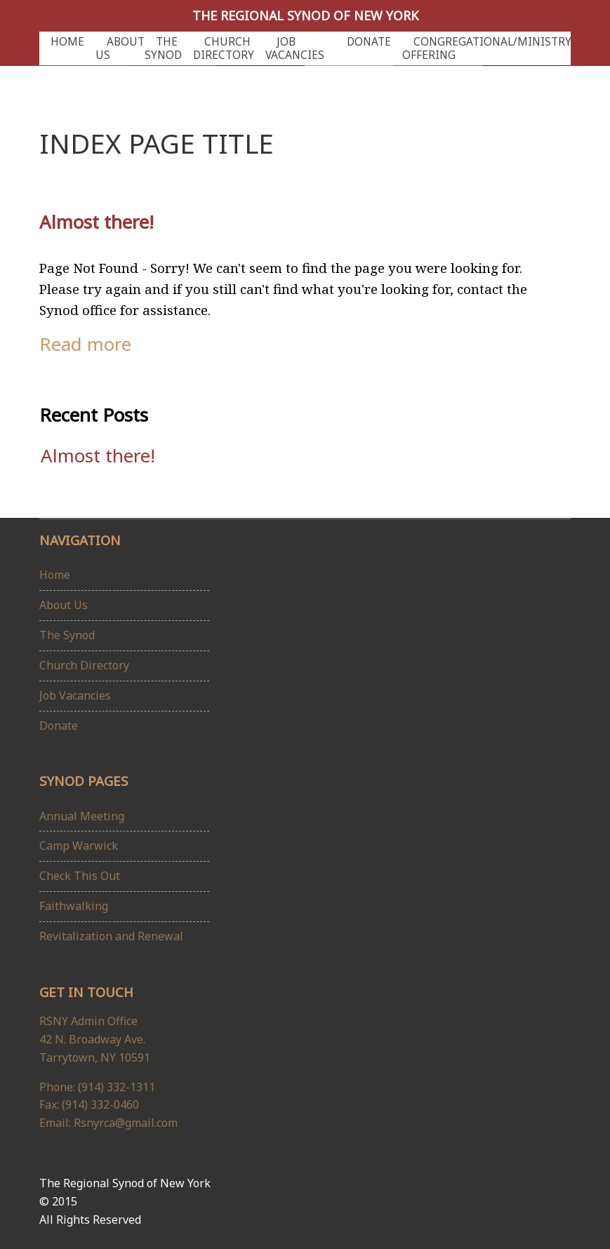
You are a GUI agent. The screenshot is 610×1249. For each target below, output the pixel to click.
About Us (120, 48)
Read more (85, 343)
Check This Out (79, 875)
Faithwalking (73, 906)
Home (67, 41)
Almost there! (96, 221)
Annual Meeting (81, 816)
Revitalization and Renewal (111, 936)
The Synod (163, 48)
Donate (369, 41)
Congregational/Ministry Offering (486, 48)
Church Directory (223, 48)
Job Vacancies (294, 48)
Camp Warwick (78, 845)
